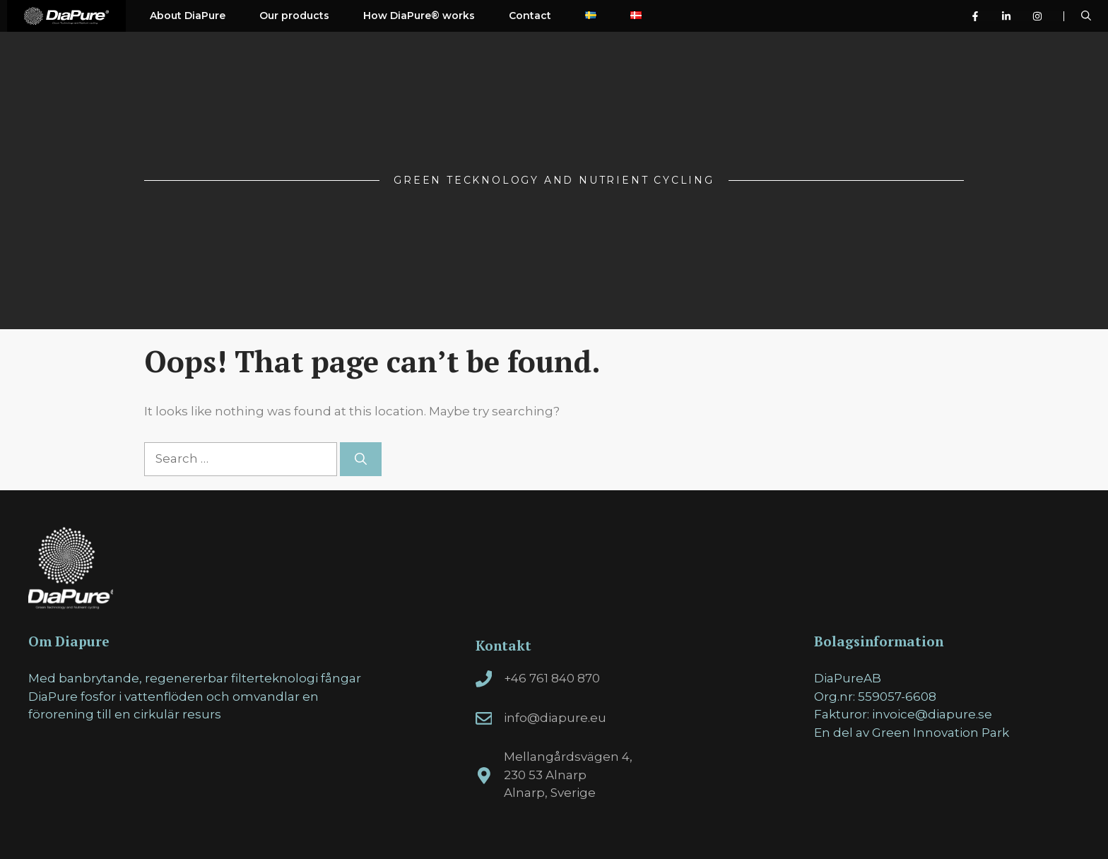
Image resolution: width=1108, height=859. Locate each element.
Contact (530, 15)
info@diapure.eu (555, 718)
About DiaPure (187, 15)
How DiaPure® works (419, 15)
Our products (294, 15)
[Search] (361, 459)
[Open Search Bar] (1086, 16)
